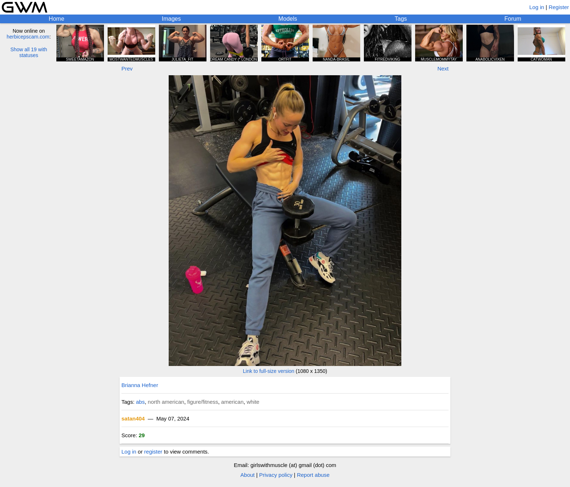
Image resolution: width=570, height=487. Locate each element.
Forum (513, 19)
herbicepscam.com (28, 37)
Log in (536, 7)
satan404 (133, 418)
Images (171, 19)
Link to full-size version (268, 371)
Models (287, 19)
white (252, 402)
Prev (127, 68)
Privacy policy (276, 475)
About (247, 475)
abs (140, 402)
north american (166, 402)
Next (443, 68)
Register (559, 7)
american (232, 402)
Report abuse (313, 475)
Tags (401, 19)
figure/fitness (202, 402)
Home (56, 19)
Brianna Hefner (139, 385)
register (153, 451)
